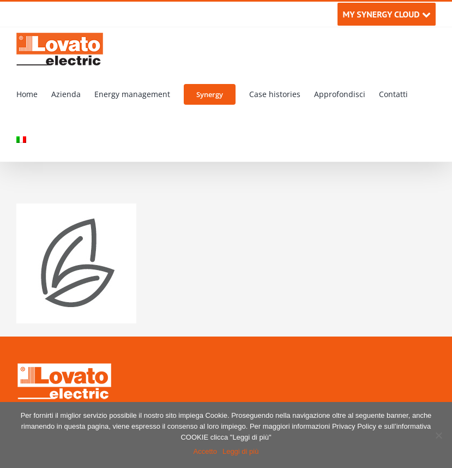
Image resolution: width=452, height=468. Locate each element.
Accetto (205, 451)
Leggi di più (240, 451)
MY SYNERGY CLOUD (386, 14)
